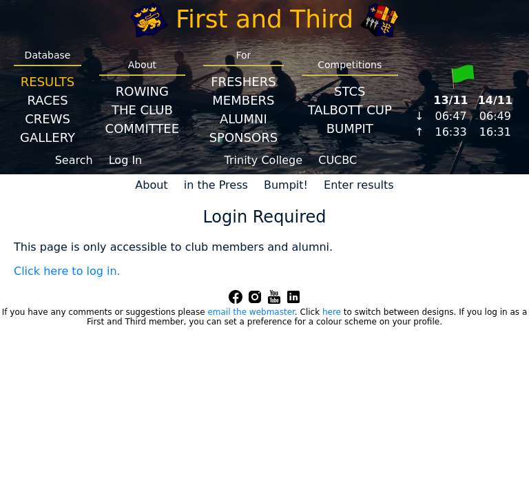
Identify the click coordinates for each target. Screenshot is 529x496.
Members (243, 100)
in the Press (216, 185)
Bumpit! (286, 185)
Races (47, 100)
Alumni (243, 119)
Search (74, 160)
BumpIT (349, 128)
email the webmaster (250, 312)
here (331, 312)
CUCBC (337, 160)
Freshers (243, 81)
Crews (47, 119)
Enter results (359, 185)
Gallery (47, 137)
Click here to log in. (67, 271)
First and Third (264, 19)
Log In (126, 160)
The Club (142, 110)
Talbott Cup (350, 110)
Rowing (142, 91)
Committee (142, 128)
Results (47, 81)
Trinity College (264, 160)
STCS (349, 91)
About (151, 185)
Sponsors (243, 137)
